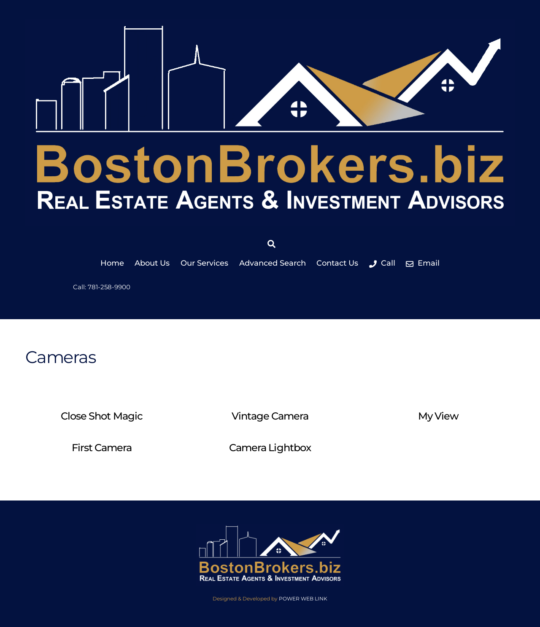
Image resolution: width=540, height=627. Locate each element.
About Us (152, 263)
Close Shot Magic (102, 416)
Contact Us (337, 263)
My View (438, 416)
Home (112, 263)
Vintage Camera (270, 416)
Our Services (204, 263)
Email (423, 263)
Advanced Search (272, 263)
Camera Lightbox (270, 447)
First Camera (102, 447)
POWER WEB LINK (303, 598)
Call (382, 263)
